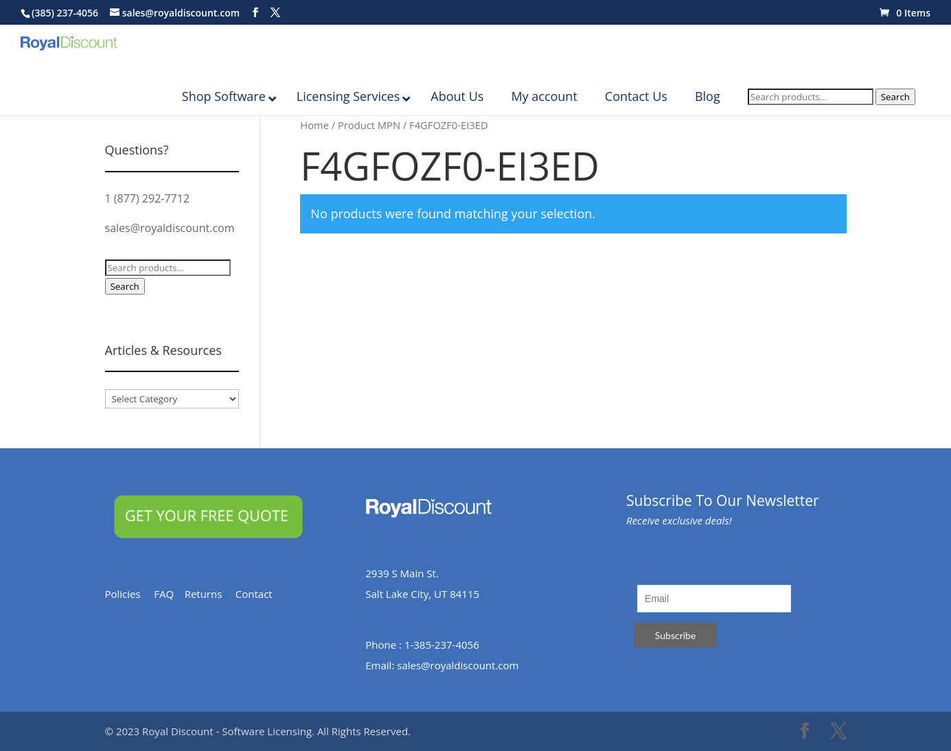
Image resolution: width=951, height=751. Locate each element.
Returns (210, 594)
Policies (129, 594)
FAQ (169, 594)
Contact (261, 594)
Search (895, 110)
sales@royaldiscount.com (170, 227)
